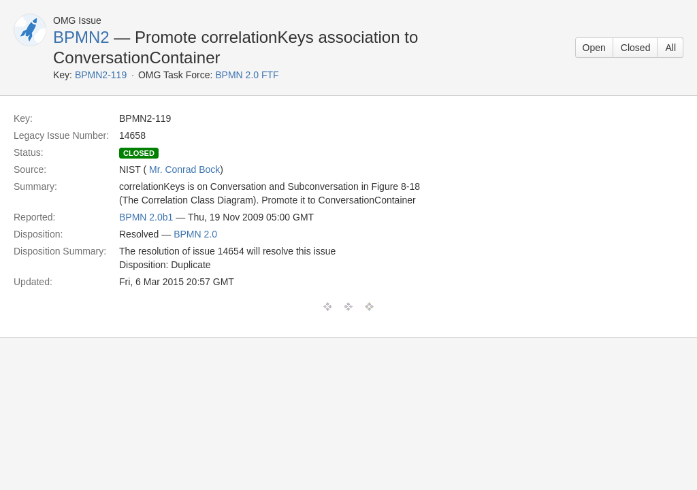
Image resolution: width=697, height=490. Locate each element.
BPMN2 (81, 37)
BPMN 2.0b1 (146, 217)
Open (594, 47)
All (670, 47)
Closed (636, 47)
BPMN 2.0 (195, 234)
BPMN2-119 (101, 74)
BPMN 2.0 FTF (246, 74)
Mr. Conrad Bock (184, 169)
